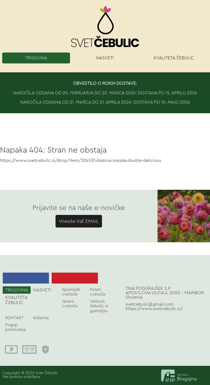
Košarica (41, 318)
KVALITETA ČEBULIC (174, 58)
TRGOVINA (36, 58)
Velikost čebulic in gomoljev (99, 306)
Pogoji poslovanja (15, 327)
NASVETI (105, 58)
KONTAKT (14, 318)
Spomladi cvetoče (71, 292)
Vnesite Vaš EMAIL (79, 221)
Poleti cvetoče (98, 292)
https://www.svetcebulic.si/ (154, 309)
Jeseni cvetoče (70, 303)
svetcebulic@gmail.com (150, 304)
